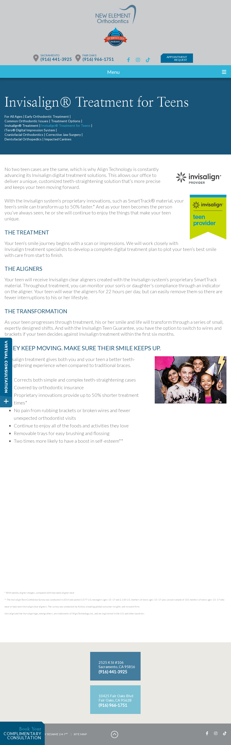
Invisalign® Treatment (21, 125)
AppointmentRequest (177, 58)
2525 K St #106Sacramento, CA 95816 (117, 664)
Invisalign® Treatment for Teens (65, 125)
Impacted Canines (58, 139)
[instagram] (138, 60)
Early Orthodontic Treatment (47, 116)
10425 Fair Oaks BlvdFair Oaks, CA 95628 (116, 698)
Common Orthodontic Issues (26, 121)
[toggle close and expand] (6, 401)
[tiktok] (148, 60)
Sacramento (50, 55)
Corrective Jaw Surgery (63, 135)
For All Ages (13, 116)
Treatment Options (65, 121)
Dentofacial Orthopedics (23, 139)
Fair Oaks (89, 55)
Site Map (80, 734)
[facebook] (128, 60)
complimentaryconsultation (20, 733)
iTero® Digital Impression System (30, 130)
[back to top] (114, 734)
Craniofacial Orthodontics (24, 135)
